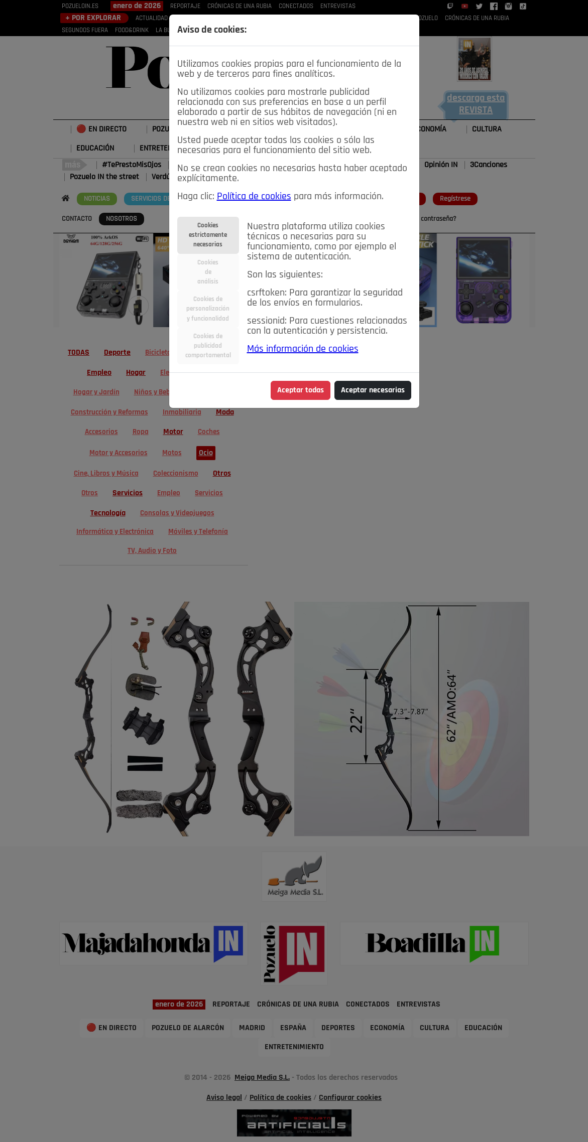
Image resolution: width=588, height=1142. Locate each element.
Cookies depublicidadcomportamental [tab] (208, 346)
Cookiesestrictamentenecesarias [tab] (208, 235)
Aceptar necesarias (373, 390)
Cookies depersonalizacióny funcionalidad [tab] (207, 309)
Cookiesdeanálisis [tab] (207, 272)
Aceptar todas (300, 390)
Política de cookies (254, 197)
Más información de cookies (303, 349)
